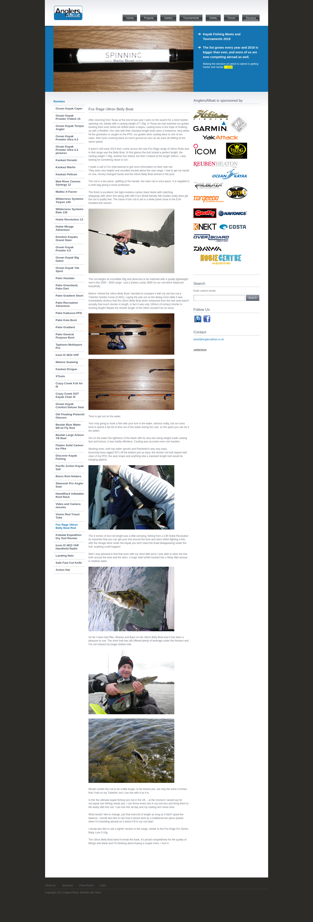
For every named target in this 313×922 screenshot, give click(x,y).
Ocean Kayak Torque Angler (70, 127)
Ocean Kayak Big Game (67, 259)
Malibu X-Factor (66, 191)
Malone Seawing (67, 362)
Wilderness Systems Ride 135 (70, 211)
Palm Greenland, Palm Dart (67, 287)
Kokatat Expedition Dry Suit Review (69, 536)
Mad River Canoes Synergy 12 (68, 183)
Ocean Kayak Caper (69, 108)
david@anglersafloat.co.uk (208, 339)
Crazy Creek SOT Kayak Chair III (67, 395)
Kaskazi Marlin (66, 167)
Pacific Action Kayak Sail (70, 467)
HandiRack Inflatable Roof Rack (70, 495)
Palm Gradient (65, 327)
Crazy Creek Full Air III (69, 385)
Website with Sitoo (90, 892)
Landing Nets (65, 555)
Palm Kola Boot (66, 320)
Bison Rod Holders (68, 476)
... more (228, 67)
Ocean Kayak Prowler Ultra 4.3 (67, 138)
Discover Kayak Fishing (66, 457)
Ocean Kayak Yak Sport (67, 269)
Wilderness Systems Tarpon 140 (70, 200)
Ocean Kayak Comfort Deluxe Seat (70, 405)
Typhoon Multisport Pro (69, 346)
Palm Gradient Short (69, 295)
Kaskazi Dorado (66, 160)
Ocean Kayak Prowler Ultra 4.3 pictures (67, 150)
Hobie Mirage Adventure (65, 228)
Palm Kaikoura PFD (69, 313)
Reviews (59, 101)
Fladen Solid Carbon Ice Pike (70, 447)
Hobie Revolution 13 (69, 219)
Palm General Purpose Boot (65, 336)
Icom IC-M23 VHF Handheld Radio (67, 547)
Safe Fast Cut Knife (69, 562)
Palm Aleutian (65, 278)
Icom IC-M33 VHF (67, 355)
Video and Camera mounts (68, 505)
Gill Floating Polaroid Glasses (70, 416)
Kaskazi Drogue (66, 369)
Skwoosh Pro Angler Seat (70, 485)
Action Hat (63, 569)
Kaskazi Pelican (66, 174)
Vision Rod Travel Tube (68, 516)
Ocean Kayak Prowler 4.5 (65, 249)
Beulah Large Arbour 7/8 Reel (70, 436)
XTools (60, 376)
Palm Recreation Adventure (67, 304)
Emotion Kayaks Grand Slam (67, 238)
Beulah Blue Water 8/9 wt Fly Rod (68, 426)
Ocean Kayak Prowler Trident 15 (68, 117)
